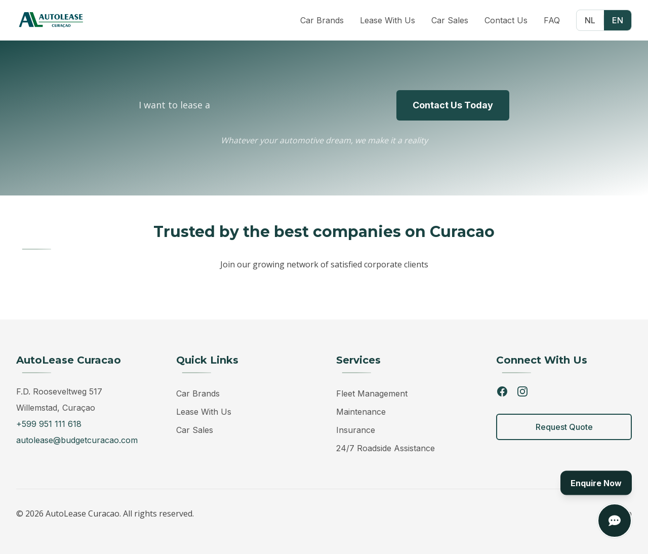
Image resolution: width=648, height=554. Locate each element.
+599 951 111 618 (49, 424)
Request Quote (564, 427)
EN (617, 19)
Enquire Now (596, 483)
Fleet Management (372, 393)
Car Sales (449, 19)
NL (590, 19)
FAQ (552, 19)
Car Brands (322, 19)
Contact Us (506, 19)
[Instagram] (522, 391)
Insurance (355, 430)
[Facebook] (502, 391)
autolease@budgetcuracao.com (77, 440)
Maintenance (361, 412)
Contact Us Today (453, 105)
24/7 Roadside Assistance (385, 448)
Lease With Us (387, 19)
